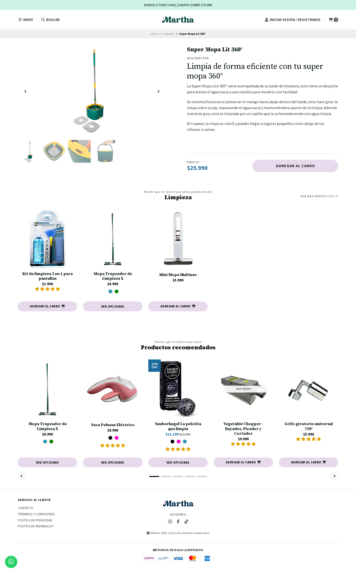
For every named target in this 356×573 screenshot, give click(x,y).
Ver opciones (112, 306)
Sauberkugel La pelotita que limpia (178, 426)
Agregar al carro (295, 165)
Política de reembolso (35, 526)
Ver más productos (319, 196)
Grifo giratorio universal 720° (309, 426)
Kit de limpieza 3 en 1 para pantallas (47, 276)
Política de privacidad (35, 520)
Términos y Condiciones (36, 514)
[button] (47, 306)
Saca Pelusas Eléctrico (112, 425)
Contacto (25, 508)
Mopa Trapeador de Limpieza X (113, 276)
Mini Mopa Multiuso (178, 275)
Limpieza (168, 34)
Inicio (154, 34)
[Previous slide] (25, 91)
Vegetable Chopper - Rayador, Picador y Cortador (243, 429)
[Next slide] (158, 91)
